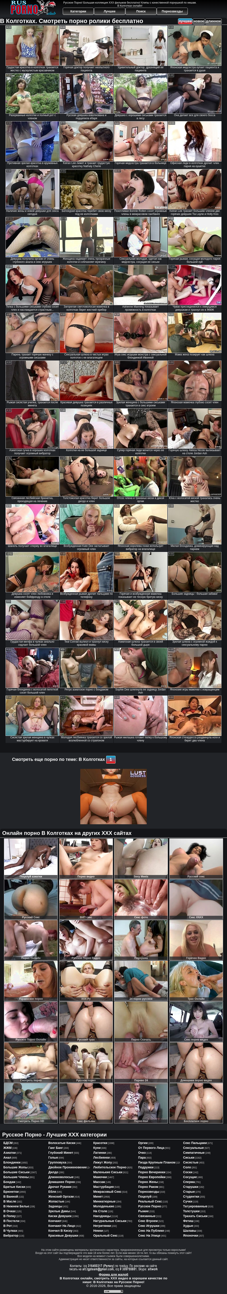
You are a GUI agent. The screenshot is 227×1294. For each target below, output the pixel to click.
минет (98, 1196)
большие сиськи (16, 1172)
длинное (213, 21)
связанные (146, 1216)
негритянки (102, 1226)
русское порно (149, 1206)
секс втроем (148, 1221)
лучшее (185, 21)
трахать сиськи (195, 1216)
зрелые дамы (59, 1211)
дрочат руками (59, 1187)
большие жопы (15, 1167)
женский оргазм (61, 1196)
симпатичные (194, 1152)
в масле (9, 1201)
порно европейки (152, 1177)
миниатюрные (104, 1201)
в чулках (10, 1230)
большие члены (16, 1177)
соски (187, 1172)
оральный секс (105, 1235)
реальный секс (150, 1201)
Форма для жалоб (113, 1274)
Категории (78, 11)
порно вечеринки (151, 1172)
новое (199, 21)
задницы (55, 1206)
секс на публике (151, 1230)
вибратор (10, 1235)
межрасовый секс (107, 1191)
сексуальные (193, 1148)
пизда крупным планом (156, 1162)
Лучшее (109, 11)
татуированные (195, 1206)
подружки (145, 1167)
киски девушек (60, 1216)
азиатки (9, 1152)
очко (142, 1152)
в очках (9, 1211)
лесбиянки (101, 1157)
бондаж (9, 1182)
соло (187, 1167)
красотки (100, 1143)
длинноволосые (61, 1177)
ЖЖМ (7, 1148)
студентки (191, 1196)
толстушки (191, 1211)
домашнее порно (61, 1182)
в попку (9, 1216)
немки (98, 1230)
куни (97, 1148)
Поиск (141, 11)
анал (7, 1157)
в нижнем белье (16, 1206)
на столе (100, 1211)
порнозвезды (148, 1191)
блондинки (11, 1162)
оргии (143, 1143)
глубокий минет (60, 1152)
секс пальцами (195, 1143)
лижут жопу (102, 1162)
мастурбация (103, 1187)
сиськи (188, 1157)
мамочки (100, 1177)
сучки (187, 1201)
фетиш (188, 1221)
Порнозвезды (172, 11)
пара (142, 1157)
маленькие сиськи (107, 1172)
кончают (55, 1221)
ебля (52, 1191)
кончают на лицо (61, 1226)
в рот (7, 1226)
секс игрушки (148, 1226)
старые (189, 1191)
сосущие (190, 1177)
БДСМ (8, 1143)
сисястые (190, 1162)
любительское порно (110, 1167)
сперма (189, 1182)
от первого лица (151, 1148)
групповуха (57, 1162)
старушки (190, 1187)
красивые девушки (63, 1235)
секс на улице (149, 1235)
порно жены (148, 1182)
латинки (99, 1152)
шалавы (189, 1230)
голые (53, 1157)
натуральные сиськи (109, 1221)
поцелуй (144, 1196)
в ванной (10, 1196)
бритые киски (14, 1187)
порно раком (148, 1187)
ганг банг (55, 1148)
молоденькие (103, 1206)
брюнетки (11, 1191)
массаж (99, 1182)
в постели (11, 1221)
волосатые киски (61, 1143)
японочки (190, 1235)
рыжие (143, 1211)
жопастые (56, 1201)
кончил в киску (60, 1230)
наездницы (102, 1216)
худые (188, 1226)
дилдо (53, 1172)
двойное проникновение (67, 1167)
